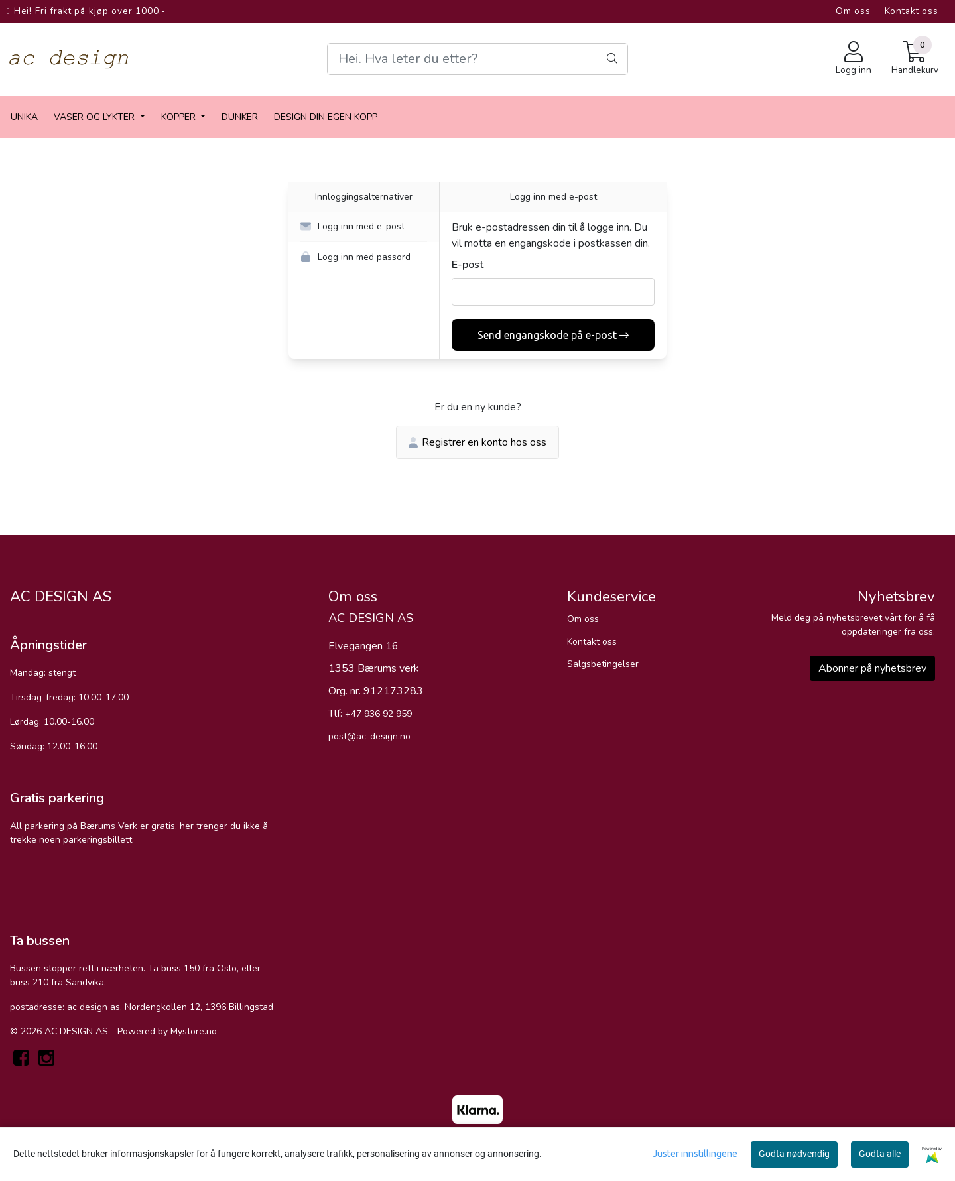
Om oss (853, 11)
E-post (467, 264)
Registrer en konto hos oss (477, 442)
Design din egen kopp (325, 117)
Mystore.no (193, 1031)
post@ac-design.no (369, 736)
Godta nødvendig (794, 1154)
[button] (363, 227)
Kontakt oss (911, 11)
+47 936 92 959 (378, 714)
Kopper (179, 117)
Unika (24, 117)
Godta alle (880, 1154)
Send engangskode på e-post (553, 335)
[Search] (477, 59)
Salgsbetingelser (603, 664)
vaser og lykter (95, 117)
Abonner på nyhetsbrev (872, 668)
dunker (240, 117)
